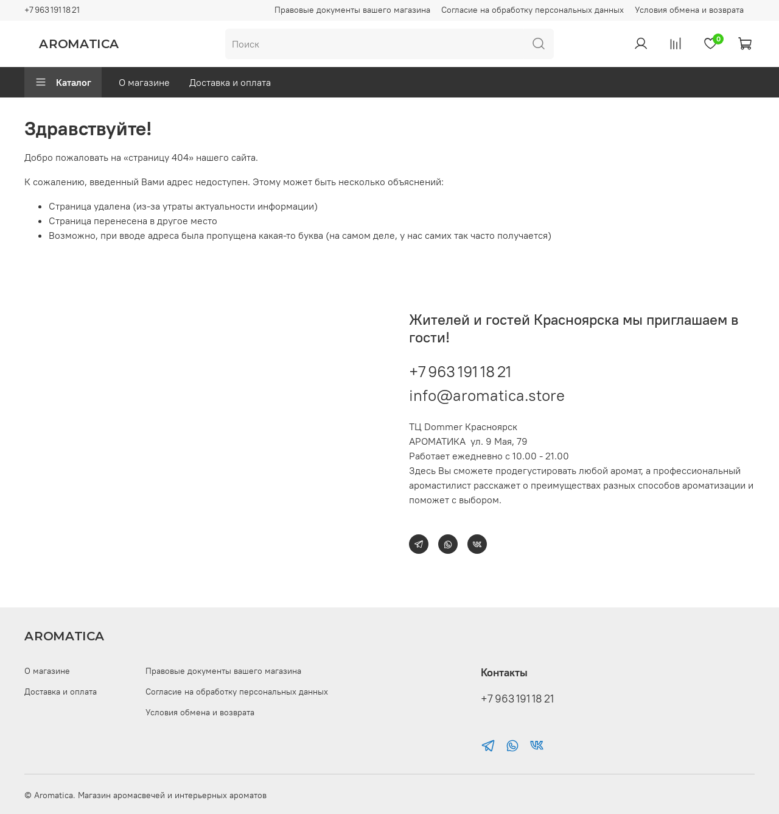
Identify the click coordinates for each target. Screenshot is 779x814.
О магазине (144, 82)
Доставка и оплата (230, 82)
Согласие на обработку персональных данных (532, 9)
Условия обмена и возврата (689, 9)
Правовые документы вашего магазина (352, 9)
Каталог (63, 82)
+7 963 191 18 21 (52, 9)
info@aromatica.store (487, 395)
